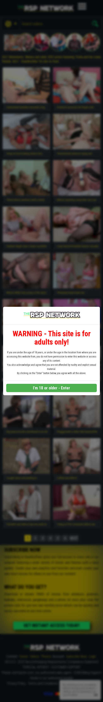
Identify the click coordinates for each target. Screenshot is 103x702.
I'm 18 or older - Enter (51, 387)
